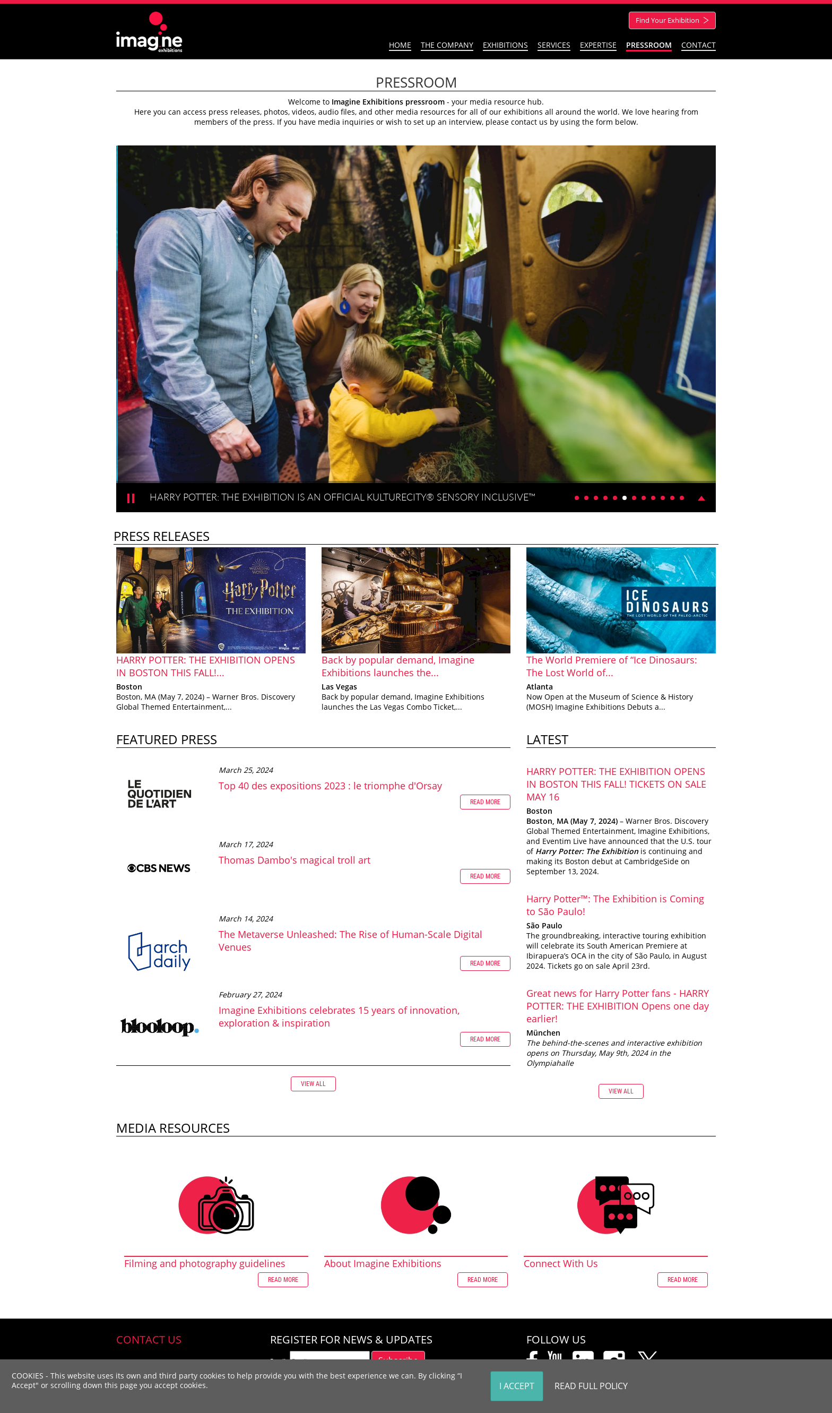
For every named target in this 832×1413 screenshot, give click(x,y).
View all (313, 1084)
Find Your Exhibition (674, 20)
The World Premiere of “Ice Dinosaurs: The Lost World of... (611, 666)
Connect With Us (561, 1263)
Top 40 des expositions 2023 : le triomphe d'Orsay (330, 785)
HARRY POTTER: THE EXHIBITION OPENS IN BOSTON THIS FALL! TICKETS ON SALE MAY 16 (616, 784)
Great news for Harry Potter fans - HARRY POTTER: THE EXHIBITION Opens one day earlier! (617, 1006)
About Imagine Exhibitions (382, 1263)
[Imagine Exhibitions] (149, 31)
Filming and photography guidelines (204, 1263)
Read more (485, 802)
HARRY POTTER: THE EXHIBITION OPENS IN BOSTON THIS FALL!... (205, 666)
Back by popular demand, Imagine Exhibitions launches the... (398, 666)
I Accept (516, 1386)
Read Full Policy (591, 1386)
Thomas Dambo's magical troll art (294, 860)
